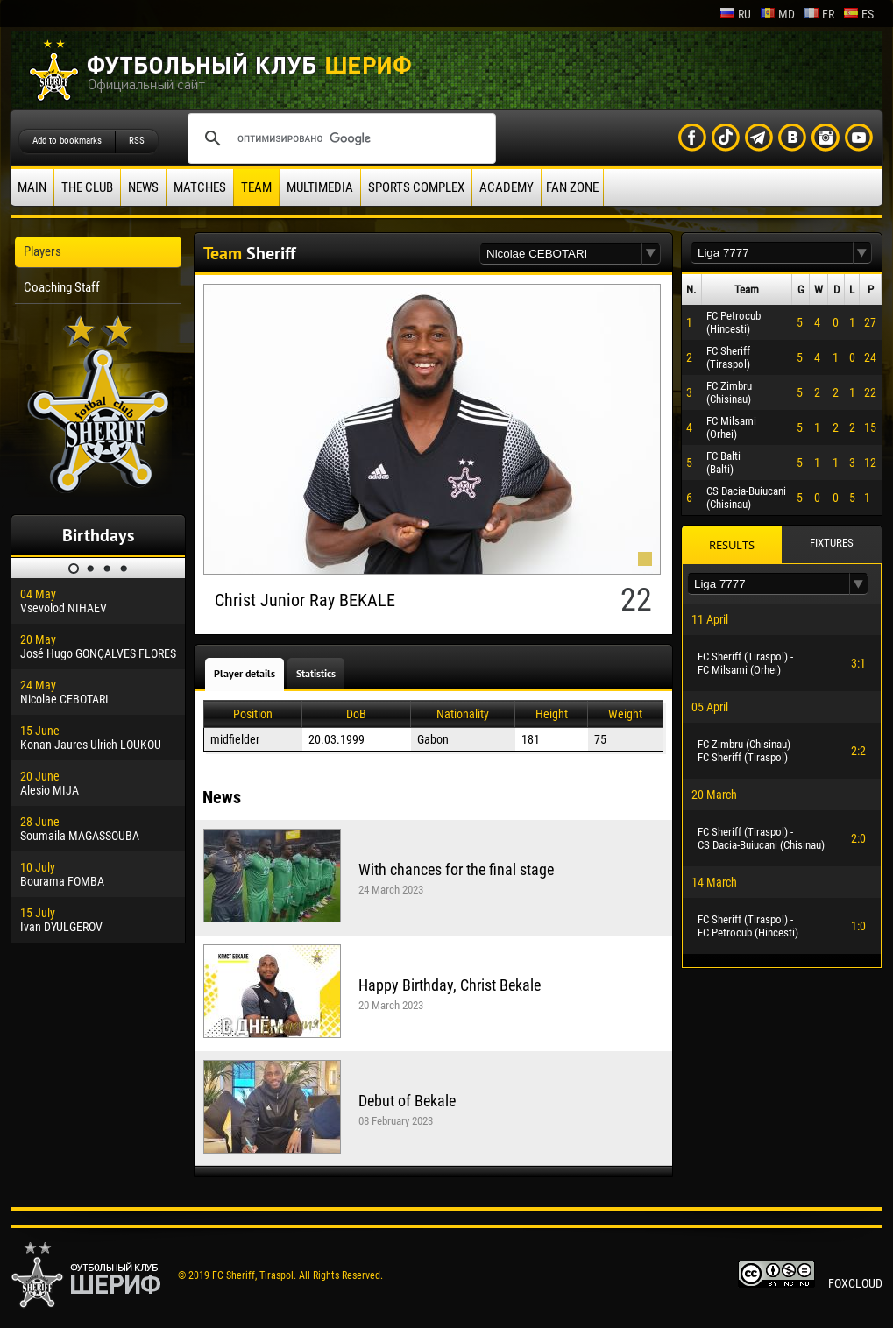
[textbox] (560, 254)
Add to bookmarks (67, 140)
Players (42, 251)
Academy (506, 187)
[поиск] (339, 138)
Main (32, 187)
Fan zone (572, 187)
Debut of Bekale (407, 1100)
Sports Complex (416, 187)
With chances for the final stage (456, 869)
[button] (651, 254)
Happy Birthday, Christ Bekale (449, 985)
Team (256, 187)
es (858, 14)
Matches (200, 187)
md (777, 14)
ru (735, 14)
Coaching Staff (62, 287)
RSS (137, 140)
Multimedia (320, 187)
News (143, 187)
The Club (87, 187)
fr (819, 14)
